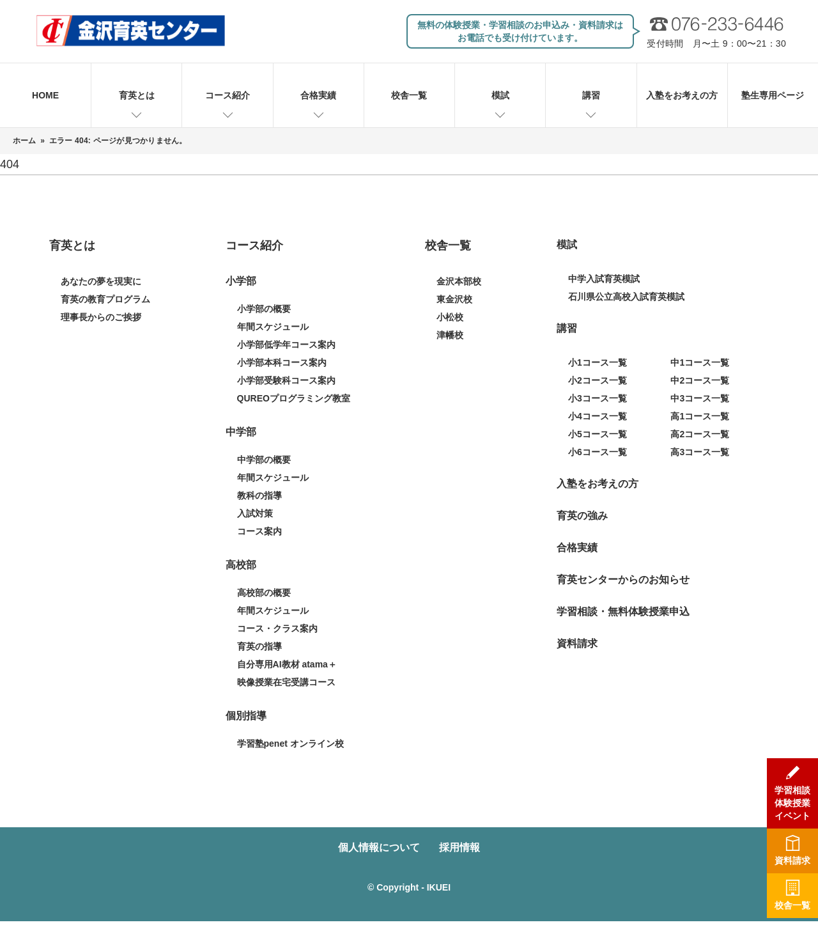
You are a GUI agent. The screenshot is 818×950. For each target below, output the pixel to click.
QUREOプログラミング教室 (293, 398)
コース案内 (259, 531)
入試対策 (255, 513)
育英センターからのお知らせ (623, 579)
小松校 (449, 317)
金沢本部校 (458, 281)
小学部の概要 (264, 309)
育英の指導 (259, 646)
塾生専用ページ (772, 95)
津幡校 (449, 335)
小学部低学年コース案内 (286, 344)
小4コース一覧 (597, 416)
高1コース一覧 (699, 416)
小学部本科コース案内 (282, 362)
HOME (45, 95)
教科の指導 (259, 495)
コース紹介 (227, 95)
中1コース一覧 (699, 362)
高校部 (241, 564)
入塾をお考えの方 (682, 95)
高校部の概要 (264, 593)
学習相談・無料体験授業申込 (623, 611)
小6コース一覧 (597, 452)
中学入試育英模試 (604, 279)
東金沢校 (454, 299)
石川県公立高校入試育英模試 (626, 297)
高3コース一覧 (699, 452)
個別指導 (246, 715)
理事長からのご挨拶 (101, 317)
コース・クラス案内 (277, 628)
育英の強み (582, 515)
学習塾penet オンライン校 (290, 743)
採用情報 (459, 847)
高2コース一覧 (699, 434)
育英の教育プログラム (105, 299)
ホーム (24, 140)
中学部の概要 (264, 460)
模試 (500, 95)
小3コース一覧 (597, 398)
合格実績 (318, 95)
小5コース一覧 (597, 434)
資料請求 (577, 643)
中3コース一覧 (699, 398)
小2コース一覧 (597, 380)
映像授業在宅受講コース (286, 682)
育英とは (137, 95)
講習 (591, 95)
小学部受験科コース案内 (286, 380)
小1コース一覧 (597, 362)
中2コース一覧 (699, 380)
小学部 (241, 281)
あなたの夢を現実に (101, 281)
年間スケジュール (273, 327)
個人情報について (379, 847)
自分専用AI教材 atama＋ (287, 664)
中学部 (241, 431)
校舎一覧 (409, 95)
